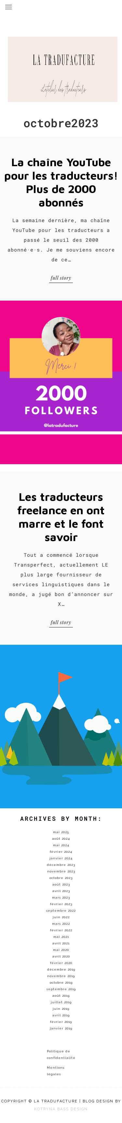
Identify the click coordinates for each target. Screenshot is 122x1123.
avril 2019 (61, 1015)
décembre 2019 (61, 969)
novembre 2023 (61, 871)
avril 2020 (61, 956)
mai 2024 (61, 845)
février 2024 (61, 851)
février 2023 (61, 904)
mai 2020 (61, 950)
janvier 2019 (61, 1028)
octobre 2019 (61, 982)
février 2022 (61, 930)
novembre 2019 (61, 976)
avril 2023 (61, 891)
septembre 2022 (61, 910)
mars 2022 (61, 923)
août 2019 (61, 995)
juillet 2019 (61, 1002)
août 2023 (61, 884)
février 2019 (61, 1022)
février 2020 (61, 963)
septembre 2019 (61, 989)
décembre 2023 (61, 865)
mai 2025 (61, 832)
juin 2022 (61, 917)
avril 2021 (61, 943)
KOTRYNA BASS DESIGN (61, 1109)
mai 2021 (61, 937)
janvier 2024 (61, 858)
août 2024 (61, 838)
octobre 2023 (61, 878)
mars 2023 (61, 897)
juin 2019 (61, 1008)
